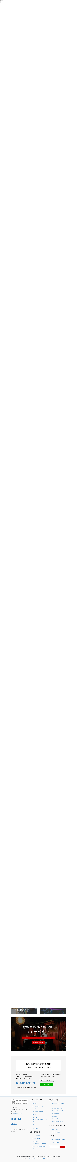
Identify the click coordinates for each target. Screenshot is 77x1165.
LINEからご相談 (56, 1132)
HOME (35, 1103)
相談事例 (35, 1141)
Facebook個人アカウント (58, 1111)
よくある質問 (36, 1136)
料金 (34, 1124)
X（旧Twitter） (27, 1038)
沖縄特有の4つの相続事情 (39, 1144)
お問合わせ (55, 1129)
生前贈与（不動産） (38, 1111)
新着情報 (35, 1128)
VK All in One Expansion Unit (49, 1158)
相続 (34, 1114)
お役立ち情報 (36, 1138)
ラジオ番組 (55, 1119)
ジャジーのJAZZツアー (58, 1121)
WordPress (29, 1158)
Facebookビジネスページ (58, 1108)
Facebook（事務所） (38, 1042)
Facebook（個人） (48, 1038)
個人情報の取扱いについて (59, 1139)
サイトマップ (55, 1142)
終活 (34, 1109)
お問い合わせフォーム (46, 1080)
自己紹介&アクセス (38, 1106)
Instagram (37, 1038)
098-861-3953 (25, 1083)
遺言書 (35, 1117)
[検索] (62, 1147)
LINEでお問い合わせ (46, 1084)
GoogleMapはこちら (17, 1113)
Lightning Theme (38, 1158)
